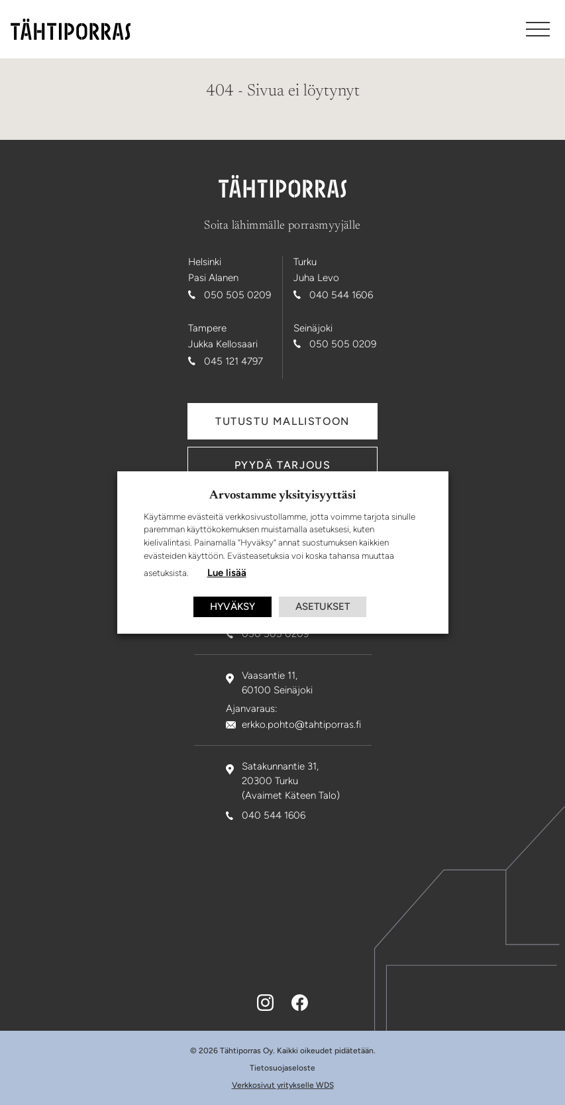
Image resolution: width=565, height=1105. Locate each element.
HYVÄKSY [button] (232, 606)
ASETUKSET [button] (322, 606)
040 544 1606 (341, 295)
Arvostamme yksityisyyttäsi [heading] (282, 496)
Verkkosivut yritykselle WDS (283, 1085)
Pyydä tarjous (282, 465)
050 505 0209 (237, 295)
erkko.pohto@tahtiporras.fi (301, 724)
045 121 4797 (233, 361)
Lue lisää (226, 573)
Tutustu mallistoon (282, 421)
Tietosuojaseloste (282, 1068)
